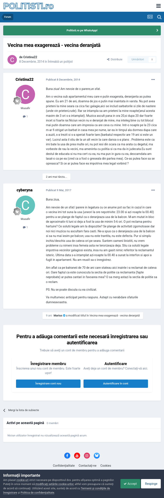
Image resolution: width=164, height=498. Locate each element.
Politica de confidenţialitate (67, 492)
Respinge (149, 483)
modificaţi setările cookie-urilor (66, 484)
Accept (126, 483)
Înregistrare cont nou (48, 383)
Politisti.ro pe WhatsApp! (82, 30)
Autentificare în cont (115, 383)
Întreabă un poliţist (60, 61)
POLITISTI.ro (28, 6)
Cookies (105, 465)
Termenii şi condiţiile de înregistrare (25, 492)
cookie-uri (22, 480)
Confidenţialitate (64, 465)
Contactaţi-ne (88, 465)
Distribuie (114, 59)
